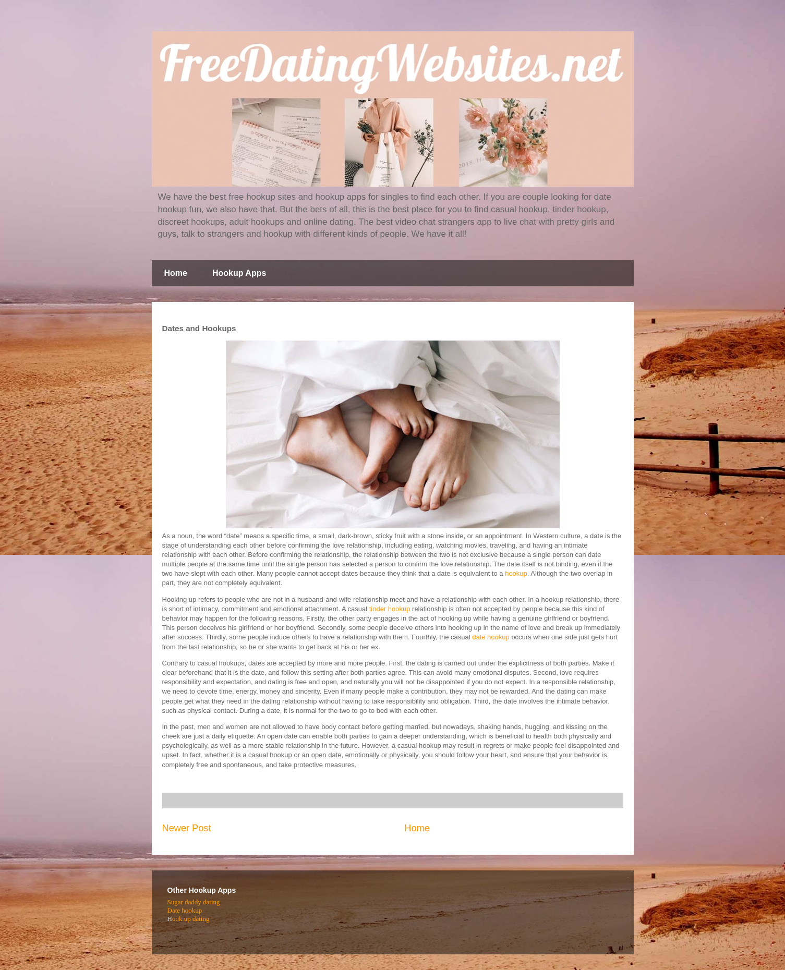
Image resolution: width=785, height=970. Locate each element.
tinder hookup (389, 609)
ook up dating (191, 919)
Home (175, 273)
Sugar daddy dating (193, 902)
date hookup (491, 637)
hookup (516, 573)
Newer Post (186, 828)
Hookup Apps (239, 273)
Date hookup (184, 910)
